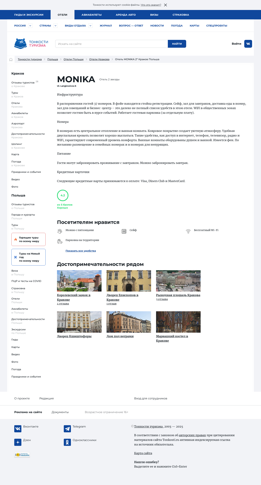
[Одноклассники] (87, 440)
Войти (236, 43)
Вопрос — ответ (131, 25)
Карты (194, 25)
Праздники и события (26, 172)
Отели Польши (74, 59)
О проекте (22, 398)
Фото (14, 186)
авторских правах (192, 435)
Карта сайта (143, 453)
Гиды (14, 339)
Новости (157, 25)
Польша (52, 59)
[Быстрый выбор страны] (55, 25)
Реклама (28, 412)
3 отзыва (162, 299)
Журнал (106, 25)
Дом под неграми (120, 336)
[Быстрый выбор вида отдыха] (90, 25)
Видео (15, 179)
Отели (62, 14)
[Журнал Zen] (37, 440)
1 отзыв (112, 303)
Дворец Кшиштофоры (74, 336)
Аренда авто (126, 14)
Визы (154, 14)
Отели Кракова (99, 59)
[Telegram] (87, 426)
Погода (177, 25)
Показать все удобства (81, 250)
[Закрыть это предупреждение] (165, 5)
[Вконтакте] (37, 426)
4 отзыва (63, 303)
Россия (20, 25)
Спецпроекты (216, 25)
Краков (17, 73)
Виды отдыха (75, 25)
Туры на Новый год (28, 257)
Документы (60, 412)
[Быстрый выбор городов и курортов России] (30, 25)
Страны (45, 25)
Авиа (92, 14)
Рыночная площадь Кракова (178, 295)
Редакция (46, 398)
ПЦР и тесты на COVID (26, 281)
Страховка (181, 14)
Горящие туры (28, 239)
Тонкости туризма (30, 59)
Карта (15, 154)
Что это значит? (151, 4)
